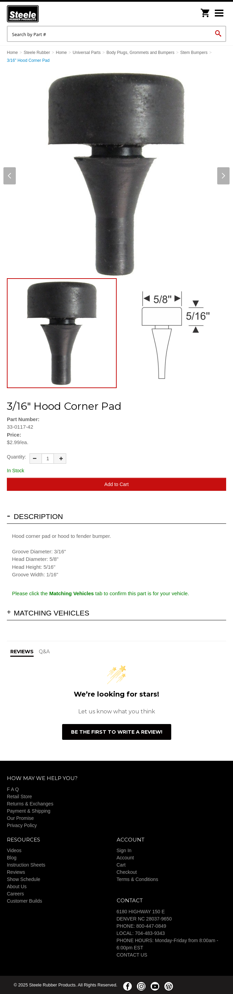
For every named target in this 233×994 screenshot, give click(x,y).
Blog (11, 857)
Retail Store (19, 796)
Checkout (127, 872)
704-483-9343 (150, 933)
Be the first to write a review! (116, 732)
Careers (15, 893)
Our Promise (20, 818)
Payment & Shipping (28, 811)
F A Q (13, 789)
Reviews (16, 872)
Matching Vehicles (51, 613)
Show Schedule (23, 879)
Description (38, 516)
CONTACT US (132, 955)
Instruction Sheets (26, 865)
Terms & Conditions (137, 879)
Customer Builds (24, 901)
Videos (14, 850)
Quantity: (16, 457)
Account (125, 857)
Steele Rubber (41, 13)
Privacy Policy (22, 825)
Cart (121, 865)
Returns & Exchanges (30, 803)
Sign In (124, 850)
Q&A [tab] (44, 651)
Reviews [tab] (22, 651)
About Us (17, 886)
